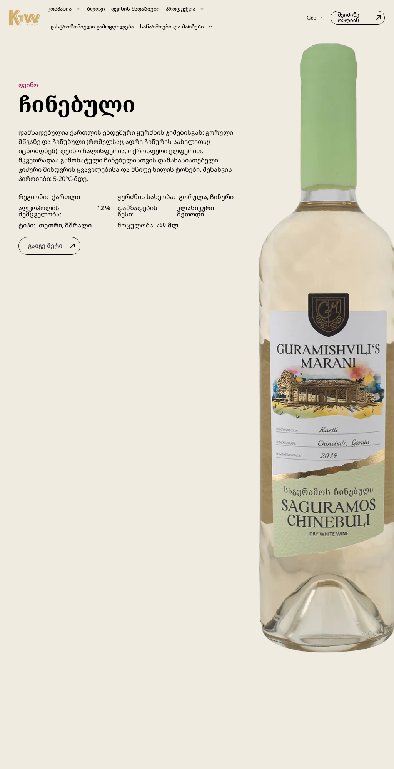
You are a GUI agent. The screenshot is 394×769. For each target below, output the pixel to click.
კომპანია (64, 8)
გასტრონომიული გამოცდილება (92, 26)
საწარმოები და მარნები (176, 26)
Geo (314, 18)
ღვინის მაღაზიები (135, 8)
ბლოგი (96, 8)
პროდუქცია (185, 8)
